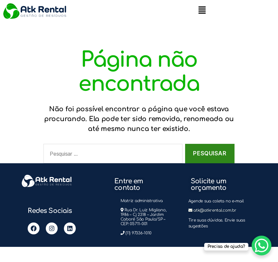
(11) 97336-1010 (138, 233)
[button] (201, 9)
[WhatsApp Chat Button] (261, 245)
